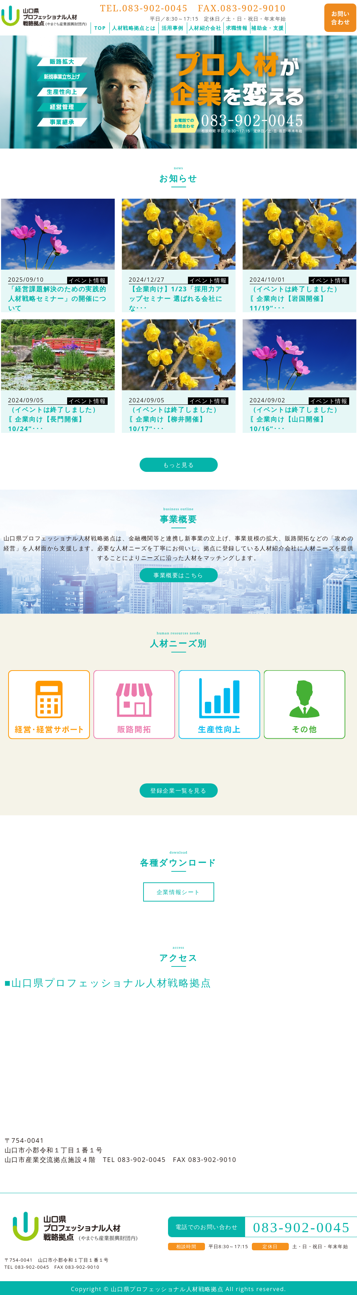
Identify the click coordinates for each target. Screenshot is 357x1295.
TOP (100, 27)
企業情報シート (178, 892)
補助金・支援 (267, 27)
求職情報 (237, 27)
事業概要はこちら (178, 575)
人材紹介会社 (205, 27)
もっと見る (178, 465)
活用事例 (173, 27)
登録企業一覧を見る (178, 790)
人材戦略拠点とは (134, 27)
